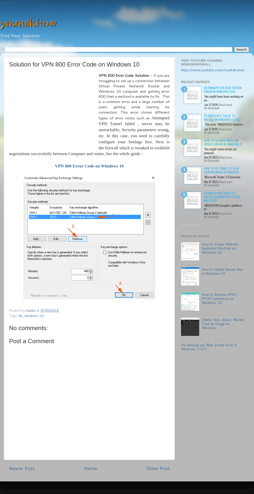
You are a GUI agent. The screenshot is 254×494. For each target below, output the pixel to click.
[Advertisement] (54, 111)
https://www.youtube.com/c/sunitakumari (212, 69)
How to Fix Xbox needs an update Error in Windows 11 (223, 142)
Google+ (7, 2)
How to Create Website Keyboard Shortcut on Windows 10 (220, 248)
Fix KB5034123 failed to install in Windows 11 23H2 (222, 117)
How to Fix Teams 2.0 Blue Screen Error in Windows (221, 170)
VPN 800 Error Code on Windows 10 (89, 166)
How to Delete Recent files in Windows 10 (222, 271)
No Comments (212, 108)
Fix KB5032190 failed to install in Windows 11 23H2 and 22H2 (222, 196)
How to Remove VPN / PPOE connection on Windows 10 (219, 298)
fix (20, 315)
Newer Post (22, 468)
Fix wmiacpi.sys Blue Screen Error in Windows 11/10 (223, 89)
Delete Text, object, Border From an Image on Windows (223, 323)
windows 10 (34, 315)
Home (90, 468)
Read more (226, 105)
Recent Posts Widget (191, 224)
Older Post (158, 468)
